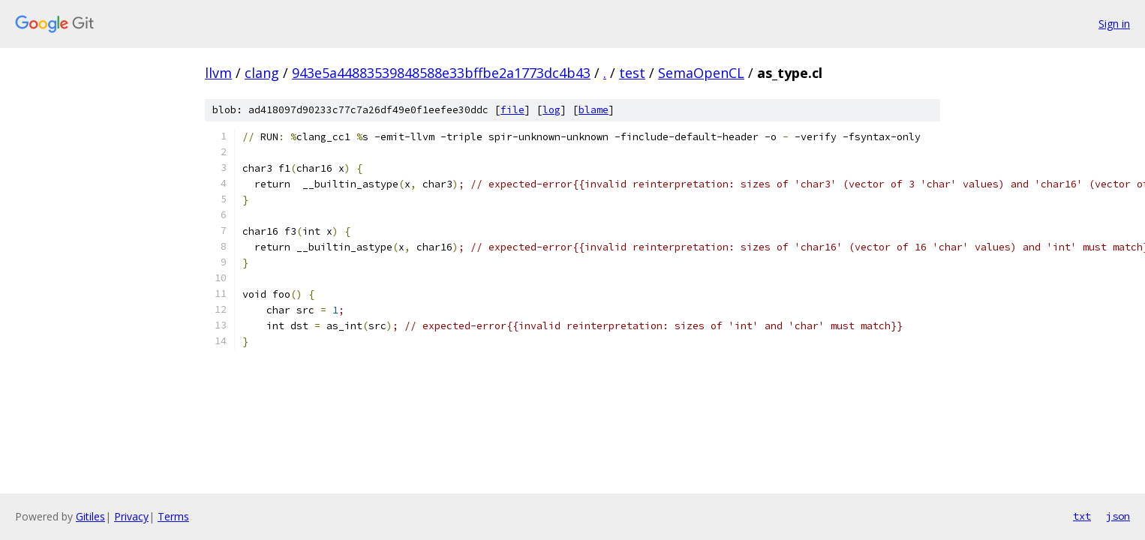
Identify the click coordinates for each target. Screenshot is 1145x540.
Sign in (1114, 23)
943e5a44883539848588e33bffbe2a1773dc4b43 (441, 73)
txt (1082, 516)
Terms (173, 516)
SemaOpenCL (701, 73)
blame (594, 110)
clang (262, 73)
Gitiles (90, 516)
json (1118, 516)
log (551, 110)
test (632, 73)
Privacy (131, 516)
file (512, 110)
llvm (218, 73)
